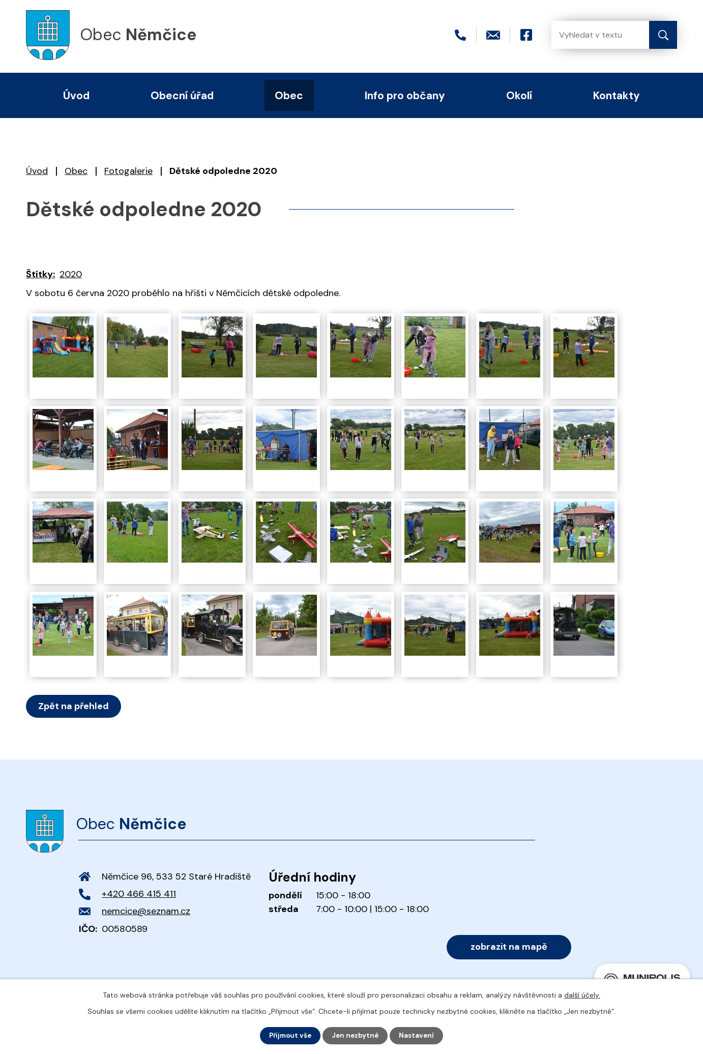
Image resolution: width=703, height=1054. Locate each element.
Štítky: (40, 274)
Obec (76, 171)
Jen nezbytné (356, 1035)
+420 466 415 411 (139, 894)
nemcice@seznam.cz (146, 911)
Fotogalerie (128, 171)
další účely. (582, 994)
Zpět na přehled (75, 706)
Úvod (37, 171)
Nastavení (419, 1035)
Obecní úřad (182, 95)
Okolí (519, 95)
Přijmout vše (288, 1035)
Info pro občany (405, 95)
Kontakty (616, 95)
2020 (71, 274)
